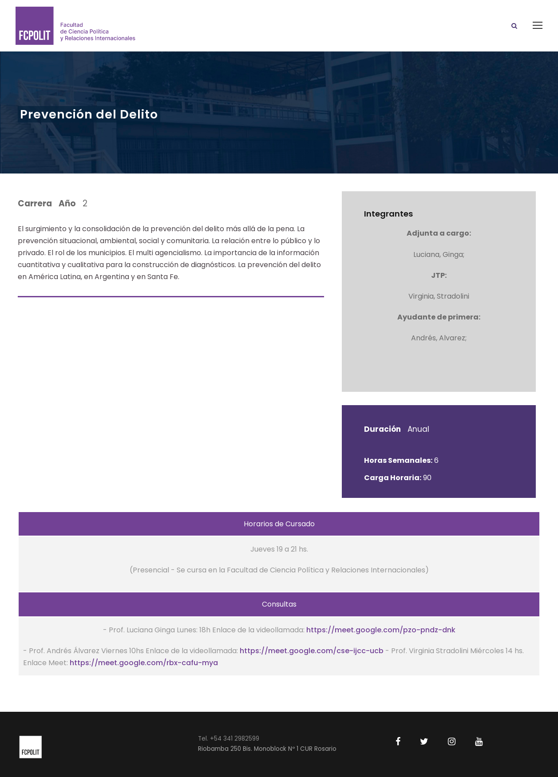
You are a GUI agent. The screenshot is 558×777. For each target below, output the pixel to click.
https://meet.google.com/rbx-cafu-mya (144, 663)
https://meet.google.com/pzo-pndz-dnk (380, 630)
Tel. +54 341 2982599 (228, 738)
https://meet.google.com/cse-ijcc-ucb (312, 651)
